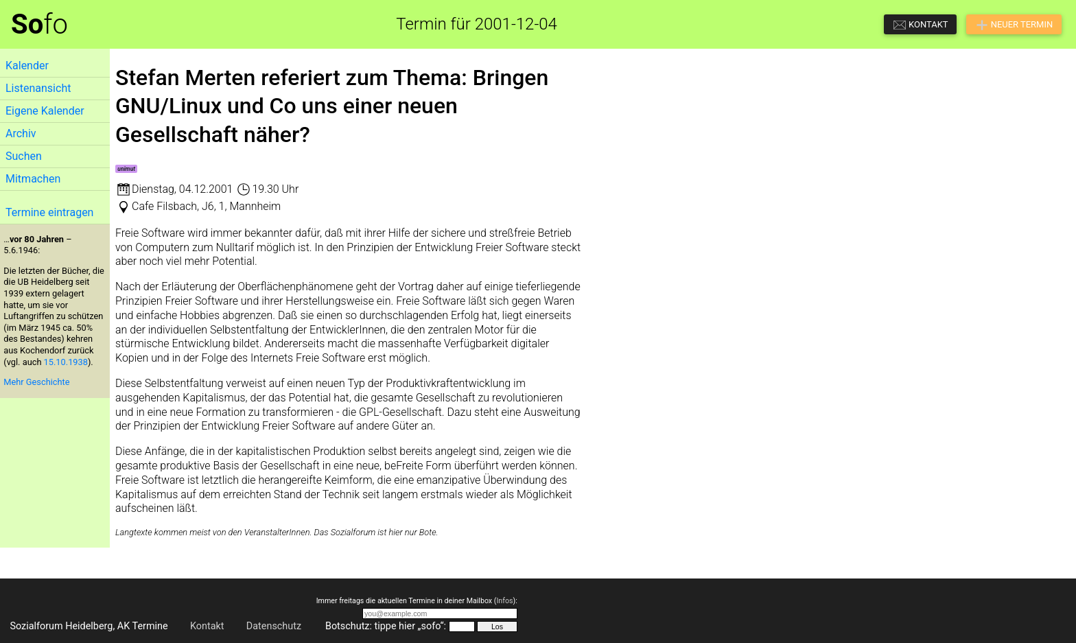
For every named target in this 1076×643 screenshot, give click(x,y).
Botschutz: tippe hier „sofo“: (385, 626)
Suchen (23, 156)
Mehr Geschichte (36, 382)
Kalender (27, 65)
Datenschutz (273, 626)
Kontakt (207, 626)
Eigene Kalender (44, 110)
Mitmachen (32, 178)
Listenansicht (38, 88)
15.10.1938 (66, 362)
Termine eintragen (49, 212)
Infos (504, 600)
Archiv (20, 133)
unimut (126, 168)
